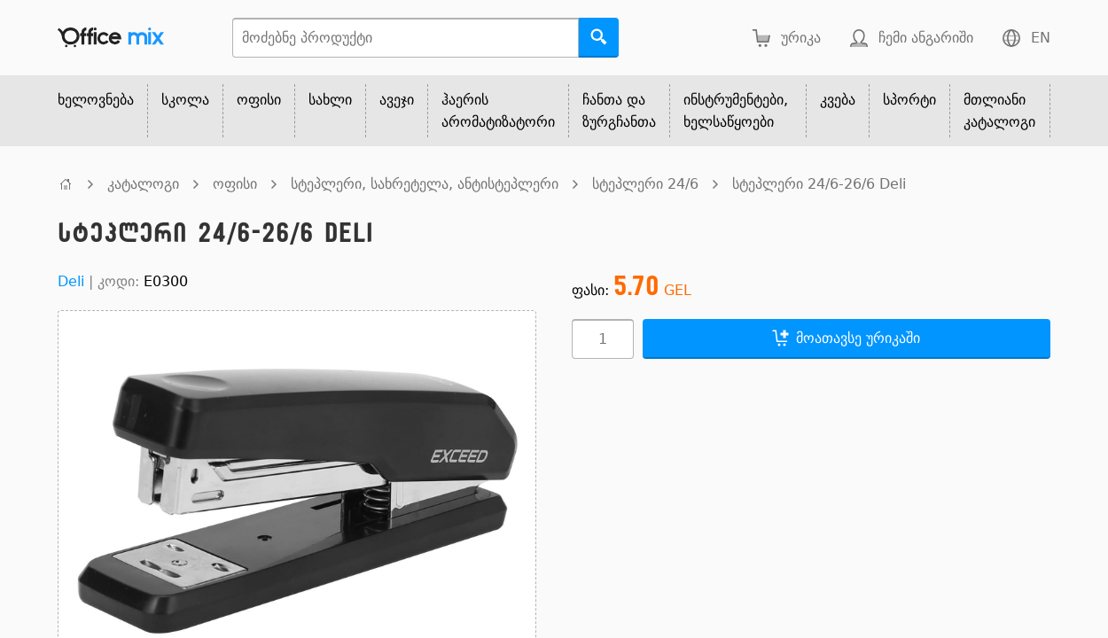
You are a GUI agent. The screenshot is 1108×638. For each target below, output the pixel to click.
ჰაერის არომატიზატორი (498, 110)
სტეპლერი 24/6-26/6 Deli (819, 183)
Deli (71, 281)
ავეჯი (396, 99)
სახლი (330, 99)
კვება (837, 99)
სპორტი (909, 99)
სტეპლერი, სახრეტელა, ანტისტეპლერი (424, 183)
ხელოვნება (96, 99)
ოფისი (259, 99)
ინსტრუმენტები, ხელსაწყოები (735, 110)
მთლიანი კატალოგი (999, 110)
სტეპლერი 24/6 (645, 183)
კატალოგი (143, 183)
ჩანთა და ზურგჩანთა (619, 110)
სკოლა (185, 99)
